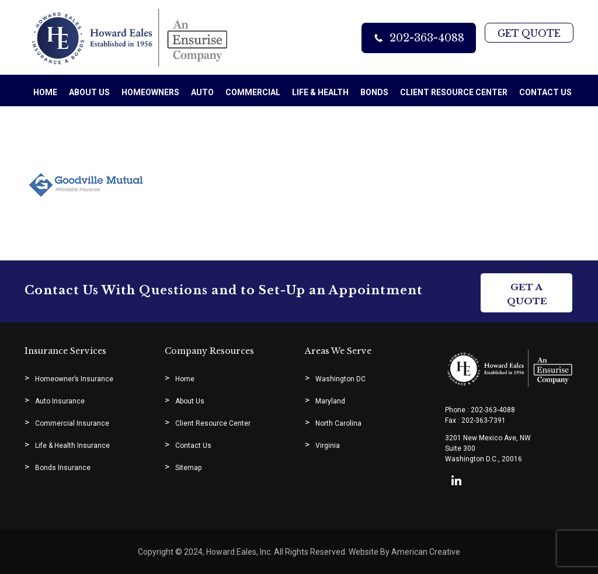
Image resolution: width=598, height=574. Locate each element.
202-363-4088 (425, 38)
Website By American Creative (403, 551)
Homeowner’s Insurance (74, 379)
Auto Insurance (60, 401)
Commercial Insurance (72, 423)
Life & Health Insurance (72, 445)
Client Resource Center (213, 423)
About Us (189, 401)
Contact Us (193, 445)
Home (184, 379)
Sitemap (188, 468)
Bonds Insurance (63, 468)
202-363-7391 (483, 420)
